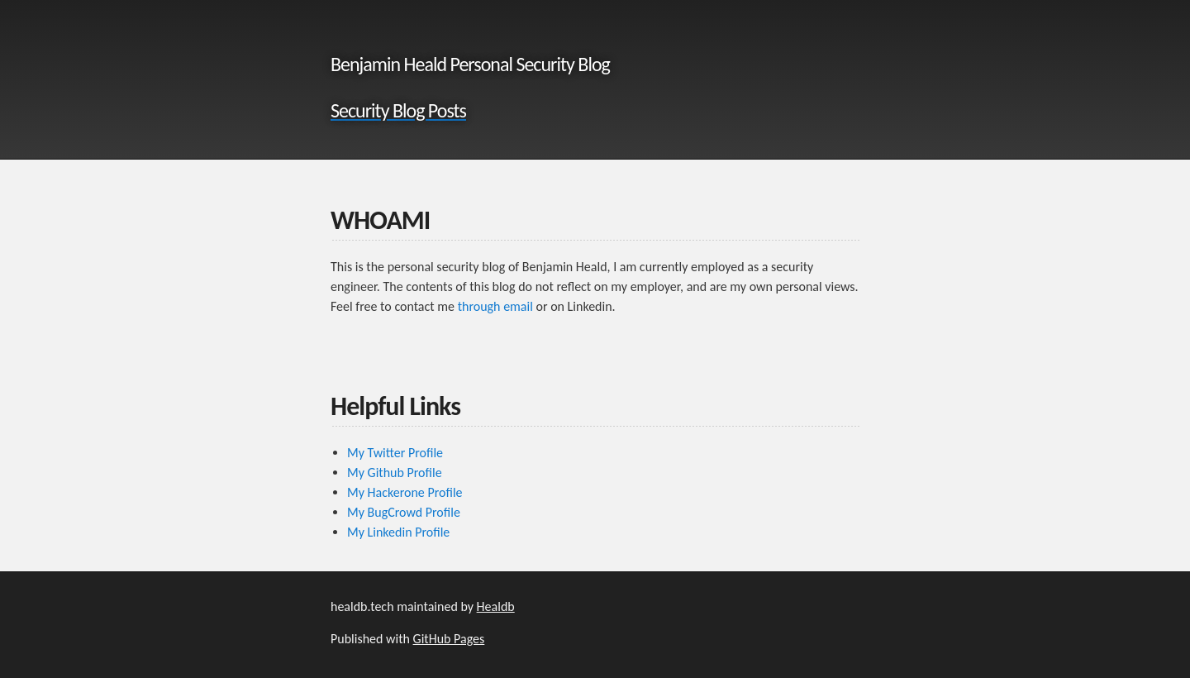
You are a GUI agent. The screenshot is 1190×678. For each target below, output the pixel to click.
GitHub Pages (449, 639)
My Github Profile (394, 472)
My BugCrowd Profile (403, 512)
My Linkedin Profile (398, 532)
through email (495, 306)
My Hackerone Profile (405, 492)
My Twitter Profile (395, 453)
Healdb (496, 606)
